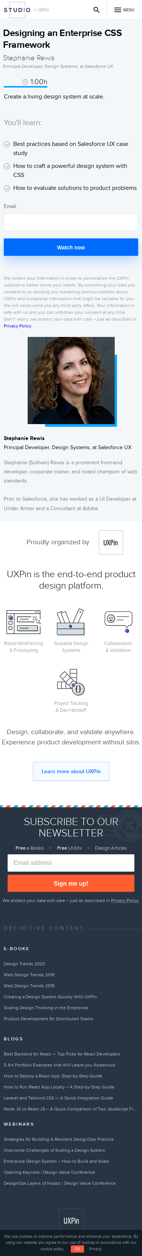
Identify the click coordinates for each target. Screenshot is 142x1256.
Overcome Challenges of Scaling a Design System (54, 1150)
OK (77, 1249)
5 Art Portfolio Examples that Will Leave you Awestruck (59, 1065)
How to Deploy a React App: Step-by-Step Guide (53, 1076)
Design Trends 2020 (24, 963)
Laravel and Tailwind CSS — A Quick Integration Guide (58, 1098)
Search (97, 9)
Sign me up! (71, 883)
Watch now (71, 247)
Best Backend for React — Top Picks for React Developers (62, 1054)
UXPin (111, 542)
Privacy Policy (17, 326)
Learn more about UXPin (71, 771)
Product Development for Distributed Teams (48, 1018)
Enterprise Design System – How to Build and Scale (56, 1161)
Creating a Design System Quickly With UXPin (50, 996)
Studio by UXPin (17, 10)
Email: (10, 206)
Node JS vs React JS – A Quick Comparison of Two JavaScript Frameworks (71, 1109)
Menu (128, 10)
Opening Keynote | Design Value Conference (49, 1172)
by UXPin (41, 10)
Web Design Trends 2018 (29, 985)
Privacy (95, 1249)
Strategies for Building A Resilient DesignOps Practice (59, 1139)
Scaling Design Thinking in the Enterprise (46, 1007)
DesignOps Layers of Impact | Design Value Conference (60, 1183)
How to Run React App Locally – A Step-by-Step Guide (59, 1087)
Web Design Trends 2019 (29, 974)
